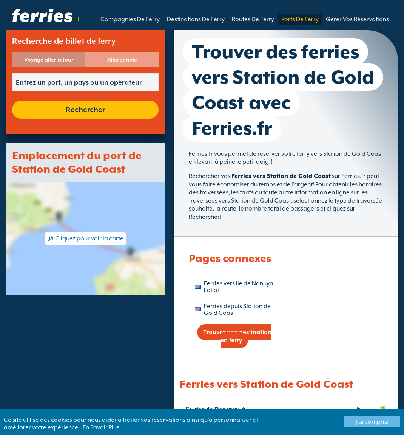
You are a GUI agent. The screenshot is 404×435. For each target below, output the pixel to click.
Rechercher (85, 109)
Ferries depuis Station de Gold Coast (237, 309)
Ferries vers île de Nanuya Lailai (238, 287)
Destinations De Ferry (196, 19)
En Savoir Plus (101, 427)
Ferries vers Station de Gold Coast (281, 176)
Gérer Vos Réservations (357, 19)
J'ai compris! (372, 421)
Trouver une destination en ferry (237, 336)
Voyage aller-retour (48, 60)
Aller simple (122, 60)
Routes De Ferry (253, 19)
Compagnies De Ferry (130, 19)
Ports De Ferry (300, 19)
